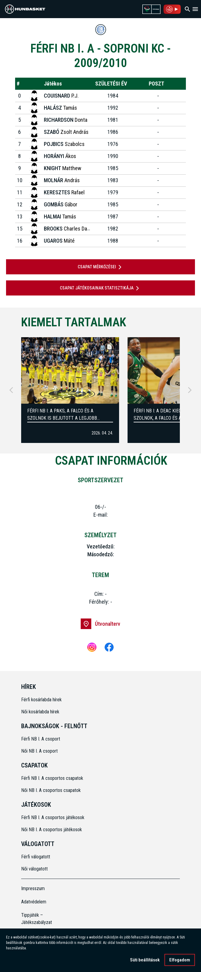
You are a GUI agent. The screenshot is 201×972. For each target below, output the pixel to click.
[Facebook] (109, 647)
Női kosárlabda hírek (40, 712)
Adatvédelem (33, 902)
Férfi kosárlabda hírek (41, 699)
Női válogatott (34, 869)
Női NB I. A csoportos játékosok (51, 829)
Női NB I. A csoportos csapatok (51, 790)
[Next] (189, 390)
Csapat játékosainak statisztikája (100, 288)
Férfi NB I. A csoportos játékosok (52, 817)
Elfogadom (179, 960)
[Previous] (11, 390)
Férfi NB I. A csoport (40, 739)
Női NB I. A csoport (39, 751)
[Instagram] (91, 647)
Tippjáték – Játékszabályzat (36, 918)
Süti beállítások (145, 960)
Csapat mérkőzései (101, 267)
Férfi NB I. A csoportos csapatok (52, 778)
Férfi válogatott (35, 857)
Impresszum (33, 888)
